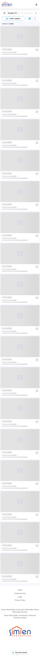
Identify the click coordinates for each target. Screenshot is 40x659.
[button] (14, 13)
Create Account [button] (20, 593)
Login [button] (20, 597)
